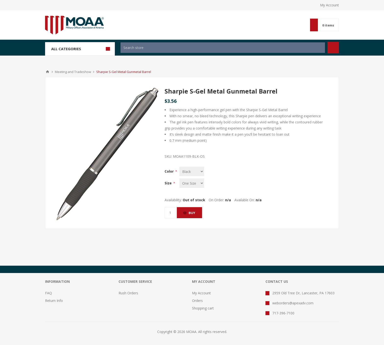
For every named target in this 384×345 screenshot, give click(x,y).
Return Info (54, 300)
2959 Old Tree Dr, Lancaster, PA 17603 (303, 293)
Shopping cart (203, 308)
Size (169, 183)
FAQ (48, 293)
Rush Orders (128, 293)
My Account (329, 5)
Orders (197, 300)
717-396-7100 (283, 313)
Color (170, 171)
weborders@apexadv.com (292, 303)
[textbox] (222, 47)
